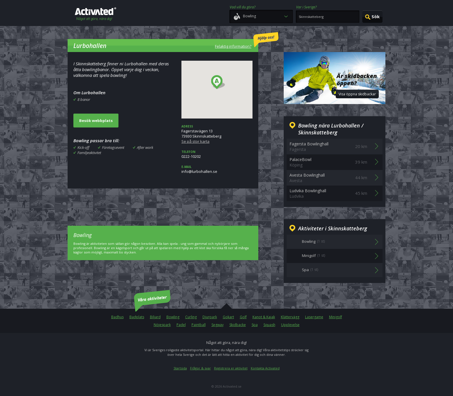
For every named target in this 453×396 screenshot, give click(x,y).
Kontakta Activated (265, 368)
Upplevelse (290, 324)
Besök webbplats (96, 120)
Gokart (228, 316)
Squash (269, 324)
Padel (181, 324)
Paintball (199, 324)
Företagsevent (113, 147)
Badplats (136, 316)
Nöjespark (162, 324)
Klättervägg (290, 316)
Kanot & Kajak (264, 316)
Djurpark (210, 316)
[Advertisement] (163, 203)
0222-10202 (217, 154)
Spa (255, 324)
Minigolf (335, 316)
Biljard (155, 316)
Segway (217, 324)
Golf (243, 316)
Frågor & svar (200, 368)
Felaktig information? (247, 40)
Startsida (180, 368)
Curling (191, 316)
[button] (218, 82)
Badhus (117, 316)
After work (145, 147)
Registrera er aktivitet (231, 368)
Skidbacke (237, 324)
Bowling (172, 316)
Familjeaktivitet (89, 152)
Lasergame (314, 316)
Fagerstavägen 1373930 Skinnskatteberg (217, 134)
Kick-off (83, 147)
